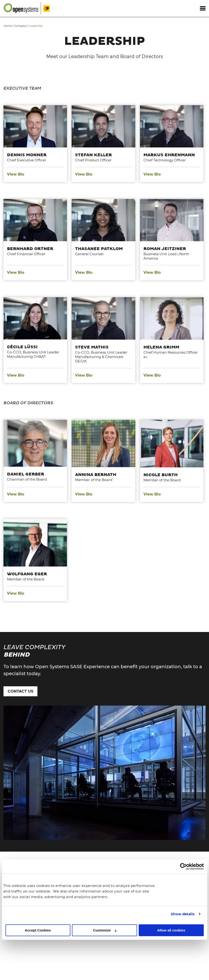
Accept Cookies (38, 930)
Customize (104, 930)
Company (20, 25)
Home (7, 25)
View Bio (15, 174)
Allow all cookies (171, 930)
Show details (183, 914)
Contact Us (20, 691)
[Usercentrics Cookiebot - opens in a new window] (183, 866)
